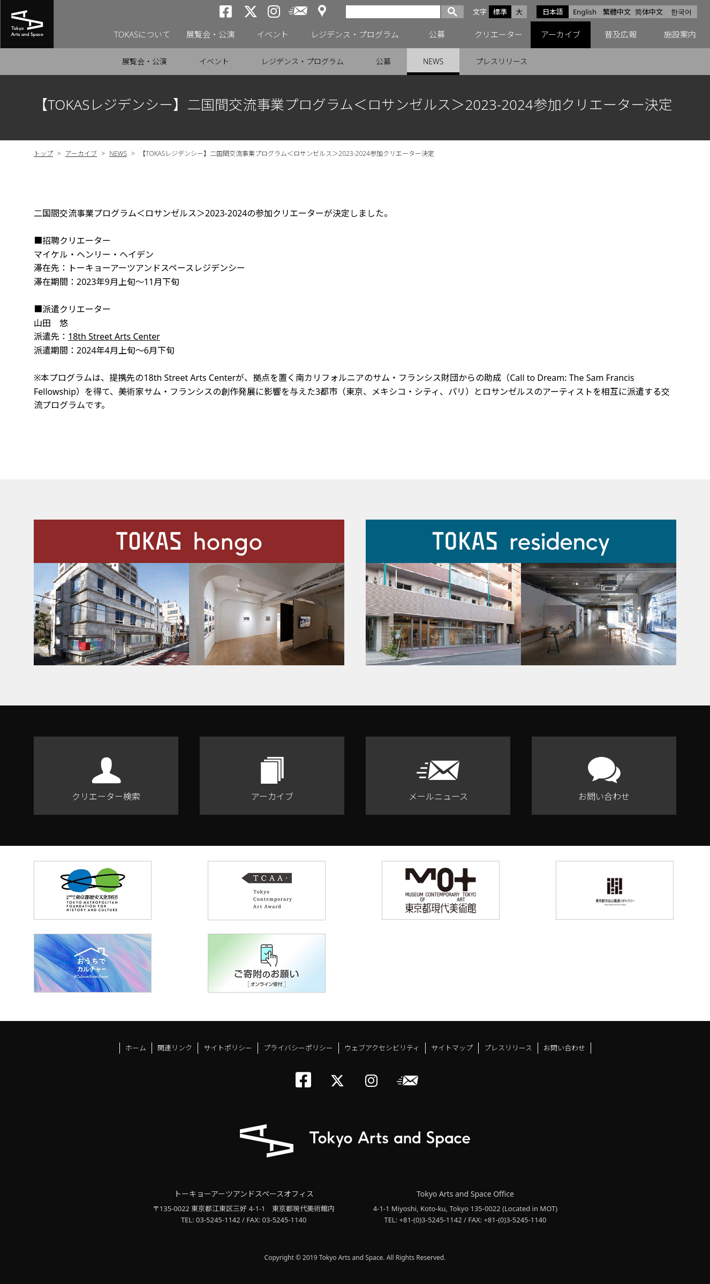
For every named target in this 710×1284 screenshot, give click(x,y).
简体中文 (649, 12)
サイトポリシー (227, 1048)
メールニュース (438, 796)
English (584, 12)
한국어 (681, 12)
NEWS (433, 61)
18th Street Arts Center (114, 336)
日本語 (552, 12)
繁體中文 (617, 12)
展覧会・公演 (210, 34)
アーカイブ (560, 34)
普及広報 (621, 34)
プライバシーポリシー (298, 1048)
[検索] (393, 11)
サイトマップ (452, 1048)
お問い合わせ (604, 796)
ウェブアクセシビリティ (382, 1048)
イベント (272, 34)
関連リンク (174, 1048)
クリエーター (498, 34)
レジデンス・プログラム (355, 34)
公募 (437, 34)
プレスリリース (501, 61)
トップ (43, 153)
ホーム (135, 1048)
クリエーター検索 (106, 796)
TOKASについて (142, 34)
